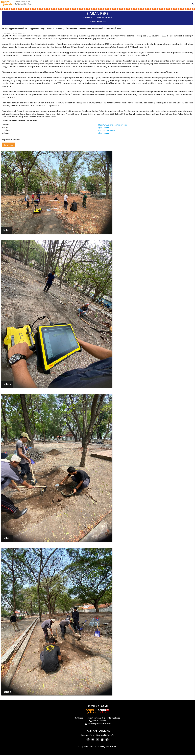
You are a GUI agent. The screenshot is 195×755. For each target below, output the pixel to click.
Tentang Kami (87, 735)
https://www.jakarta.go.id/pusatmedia (112, 125)
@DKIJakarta (103, 128)
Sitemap (100, 735)
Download (8, 145)
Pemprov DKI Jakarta (106, 130)
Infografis (109, 735)
